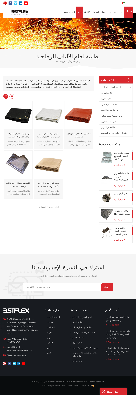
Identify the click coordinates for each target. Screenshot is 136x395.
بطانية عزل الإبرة (107, 127)
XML (64, 385)
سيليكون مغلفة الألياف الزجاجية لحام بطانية (78, 135)
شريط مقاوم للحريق (109, 110)
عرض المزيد (118, 165)
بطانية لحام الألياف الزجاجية (68, 61)
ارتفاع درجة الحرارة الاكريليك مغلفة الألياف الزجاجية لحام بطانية (18, 135)
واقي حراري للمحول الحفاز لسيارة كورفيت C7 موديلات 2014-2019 (122, 231)
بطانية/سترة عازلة (108, 104)
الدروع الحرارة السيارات (110, 87)
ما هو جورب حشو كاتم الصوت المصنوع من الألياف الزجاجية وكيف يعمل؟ (118, 334)
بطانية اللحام (77, 322)
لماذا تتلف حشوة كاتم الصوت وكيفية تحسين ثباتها (118, 319)
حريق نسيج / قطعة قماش (111, 115)
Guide (87, 12)
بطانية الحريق (106, 98)
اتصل (120, 12)
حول (114, 12)
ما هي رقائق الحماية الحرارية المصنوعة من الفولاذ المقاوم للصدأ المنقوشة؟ (117, 351)
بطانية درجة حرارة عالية (82, 327)
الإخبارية (50, 342)
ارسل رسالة (110, 391)
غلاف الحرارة (106, 93)
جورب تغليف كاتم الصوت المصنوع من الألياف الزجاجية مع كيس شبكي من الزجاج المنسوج (121, 156)
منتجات (80, 12)
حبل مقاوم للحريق (108, 121)
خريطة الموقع (54, 385)
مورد (109, 12)
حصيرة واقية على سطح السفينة (85, 347)
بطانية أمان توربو (121, 193)
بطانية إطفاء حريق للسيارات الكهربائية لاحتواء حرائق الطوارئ (122, 176)
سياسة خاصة (73, 385)
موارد (49, 337)
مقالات (45, 385)
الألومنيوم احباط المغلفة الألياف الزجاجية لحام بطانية (18, 185)
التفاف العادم (78, 337)
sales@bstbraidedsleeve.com (19, 350)
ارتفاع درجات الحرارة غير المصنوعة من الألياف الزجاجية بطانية (48, 135)
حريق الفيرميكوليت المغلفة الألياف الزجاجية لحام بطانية (48, 185)
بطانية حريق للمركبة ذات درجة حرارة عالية (84, 354)
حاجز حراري (77, 342)
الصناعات (95, 12)
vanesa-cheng (20, 355)
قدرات (103, 12)
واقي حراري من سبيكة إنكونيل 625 (122, 212)
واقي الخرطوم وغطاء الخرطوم (113, 133)
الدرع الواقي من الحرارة (82, 317)
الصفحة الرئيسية (69, 12)
